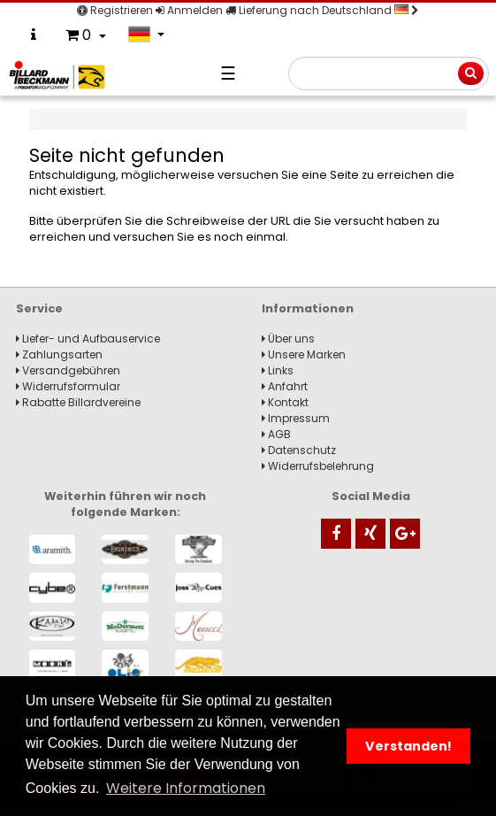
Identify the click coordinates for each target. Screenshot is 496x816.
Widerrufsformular (68, 386)
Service (39, 308)
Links (278, 370)
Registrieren (115, 10)
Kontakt (285, 402)
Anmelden (189, 10)
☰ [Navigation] (228, 73)
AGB (276, 434)
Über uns (288, 338)
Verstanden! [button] (408, 746)
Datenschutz (299, 450)
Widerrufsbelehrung (318, 465)
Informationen (308, 308)
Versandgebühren (68, 370)
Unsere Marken (304, 354)
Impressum (296, 418)
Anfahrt (285, 386)
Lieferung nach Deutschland (322, 10)
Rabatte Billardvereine (78, 402)
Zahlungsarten (59, 354)
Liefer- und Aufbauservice (88, 338)
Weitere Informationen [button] (185, 788)
